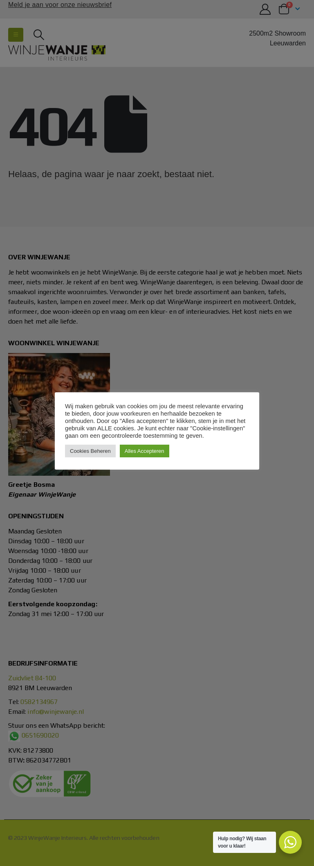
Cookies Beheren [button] (90, 451)
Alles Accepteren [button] (144, 451)
